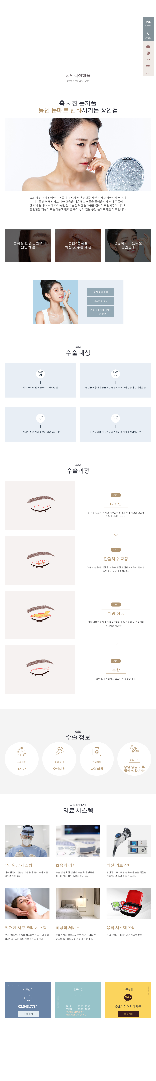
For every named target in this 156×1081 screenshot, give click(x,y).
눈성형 (111, 6)
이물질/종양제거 (94, 6)
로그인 (140, 3)
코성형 (124, 6)
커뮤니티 (137, 6)
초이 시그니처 (57, 6)
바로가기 (128, 1013)
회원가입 (148, 3)
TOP (148, 74)
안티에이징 (75, 6)
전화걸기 (28, 1013)
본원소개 (39, 6)
